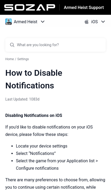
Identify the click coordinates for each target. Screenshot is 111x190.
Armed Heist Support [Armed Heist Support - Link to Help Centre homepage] (84, 7)
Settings (23, 59)
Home (9, 59)
